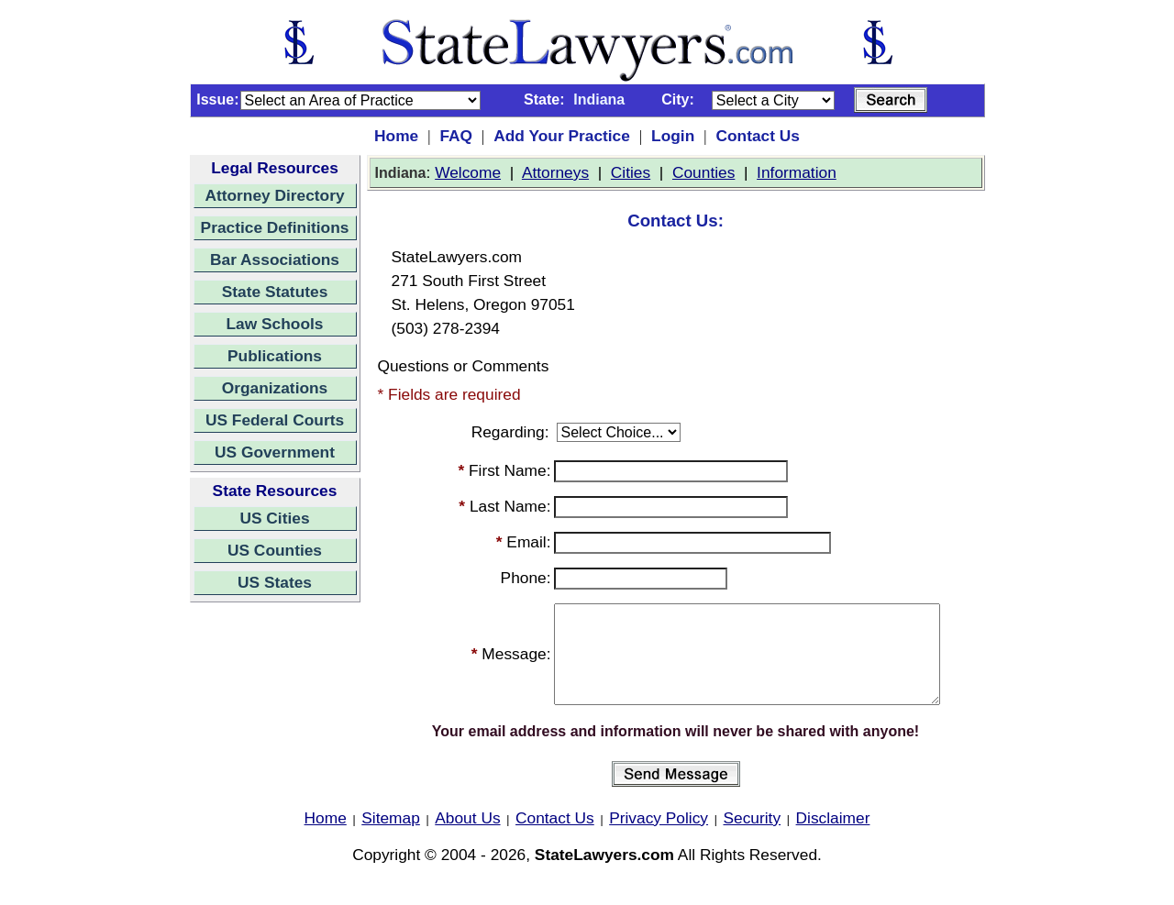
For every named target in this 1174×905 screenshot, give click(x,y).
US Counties (274, 550)
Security (752, 837)
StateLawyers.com (604, 874)
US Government (275, 452)
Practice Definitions (275, 227)
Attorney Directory (274, 195)
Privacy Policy (658, 837)
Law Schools (275, 324)
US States (275, 582)
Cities (630, 172)
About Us (467, 837)
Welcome (468, 172)
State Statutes (275, 291)
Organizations (275, 388)
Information (796, 172)
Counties (703, 172)
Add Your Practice (561, 136)
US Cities (274, 518)
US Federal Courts (274, 420)
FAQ (455, 136)
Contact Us (757, 136)
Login (672, 136)
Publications (274, 356)
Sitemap (390, 837)
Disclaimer (833, 837)
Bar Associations (274, 259)
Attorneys (555, 172)
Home (396, 136)
